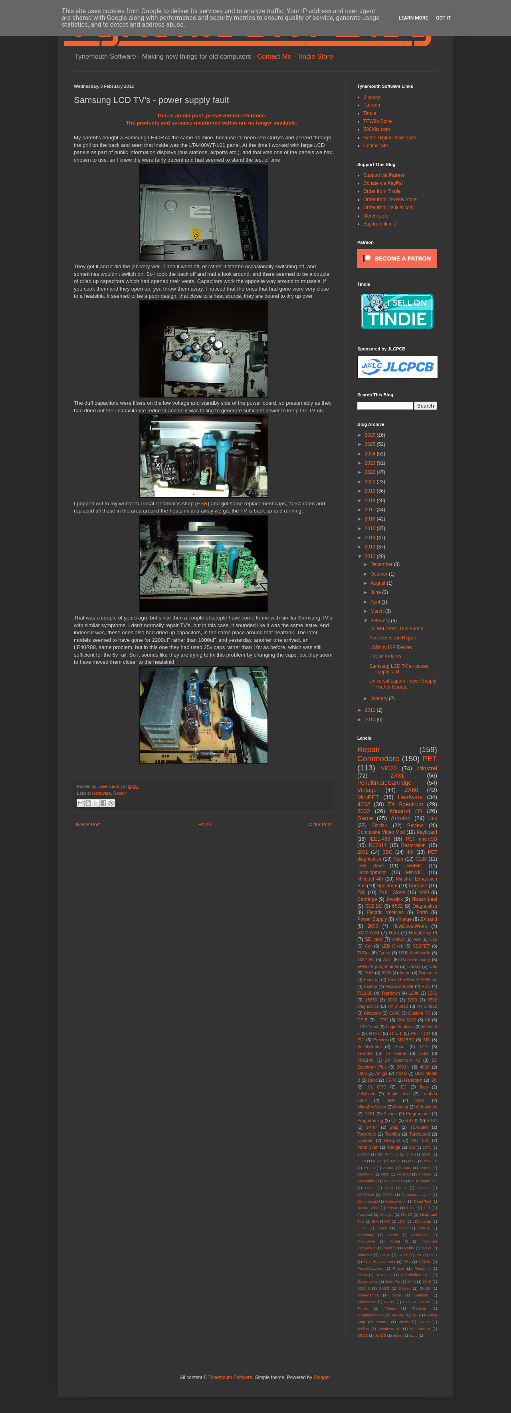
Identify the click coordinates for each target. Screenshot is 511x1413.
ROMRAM (368, 933)
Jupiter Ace (398, 1093)
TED (423, 1046)
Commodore (378, 758)
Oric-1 (396, 1033)
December (382, 564)
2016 (371, 519)
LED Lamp (422, 1221)
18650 (371, 999)
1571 (426, 1147)
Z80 (361, 892)
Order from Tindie (381, 191)
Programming (370, 1120)
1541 (369, 972)
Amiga (381, 1073)
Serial (400, 1046)
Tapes (384, 952)
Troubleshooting (370, 1315)
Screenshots (367, 1295)
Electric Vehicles (385, 912)
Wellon (363, 1328)
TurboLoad (419, 1134)
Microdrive (366, 1241)
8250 (386, 972)
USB (423, 1053)
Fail (427, 1207)
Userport (392, 1140)
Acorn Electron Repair (392, 638)
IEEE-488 (380, 839)
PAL (418, 1255)
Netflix (409, 1248)
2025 (371, 444)
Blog (389, 1187)
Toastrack (366, 1134)
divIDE (380, 1335)
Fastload (364, 1214)
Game (365, 818)
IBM (375, 1221)
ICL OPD (376, 1086)
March (377, 611)
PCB (433, 1255)
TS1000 (364, 993)
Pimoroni (422, 1268)
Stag (394, 1127)
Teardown (390, 993)
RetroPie (392, 1281)
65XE (377, 1161)
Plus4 (362, 1274)
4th (410, 852)
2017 (371, 510)
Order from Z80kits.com (388, 207)
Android (424, 1174)
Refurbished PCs (416, 1274)
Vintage (367, 790)
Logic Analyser (400, 1026)
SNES (384, 1288)
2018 (371, 500)
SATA (431, 1120)
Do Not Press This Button (396, 628)
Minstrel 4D (406, 811)
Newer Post (88, 824)
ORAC (385, 1255)
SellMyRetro (369, 1046)
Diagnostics (424, 906)
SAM (411, 1281)
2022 (371, 472)
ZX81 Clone (392, 892)
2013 (371, 547)
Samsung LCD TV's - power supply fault (398, 669)
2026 (371, 435)
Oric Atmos (426, 1106)
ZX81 (397, 775)
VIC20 (389, 768)
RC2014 (377, 845)
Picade (390, 1113)
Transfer (419, 1308)
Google (386, 1214)
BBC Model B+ (424, 1181)
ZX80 (411, 790)
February (380, 620)
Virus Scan (367, 1147)
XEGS (362, 1335)
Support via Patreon (384, 175)
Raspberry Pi (423, 933)
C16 (433, 939)
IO (388, 1221)
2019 (371, 491)
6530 (426, 1154)
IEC (403, 1086)
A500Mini (365, 1174)
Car (368, 946)
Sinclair (379, 825)
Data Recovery (415, 959)
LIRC (361, 1228)
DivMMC (413, 866)
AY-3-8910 (398, 1006)
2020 (371, 482)
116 (412, 1147)
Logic (382, 1228)
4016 (425, 1067)
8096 (412, 1161)
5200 (412, 999)
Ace (417, 939)
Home (204, 824)
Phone (398, 1268)
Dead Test (422, 1201)
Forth (422, 912)
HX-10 (406, 1214)
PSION (425, 1261)
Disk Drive (370, 866)
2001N (403, 1067)
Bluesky (371, 97)
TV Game (395, 1053)
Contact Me (274, 56)
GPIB (362, 1019)
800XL (395, 1161)
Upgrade (418, 886)
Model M (399, 1241)
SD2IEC (373, 906)
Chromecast (367, 1201)
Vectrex (382, 1322)
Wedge (393, 1147)
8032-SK (365, 959)
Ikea (424, 1086)
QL (394, 1120)
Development (371, 872)
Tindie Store (315, 56)
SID (426, 1039)
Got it (443, 18)
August (378, 583)
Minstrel (427, 768)
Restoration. (367, 1281)
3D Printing (388, 1154)
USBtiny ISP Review (391, 647)
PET (429, 758)
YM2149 (365, 1060)
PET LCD (420, 1033)
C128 (421, 859)
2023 (371, 463)
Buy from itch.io (379, 224)
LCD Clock (367, 1026)
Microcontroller (399, 986)
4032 (363, 804)
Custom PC (419, 1013)
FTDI (411, 1207)
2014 (371, 537)
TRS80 (389, 1302)
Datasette (428, 972)
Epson (392, 1207)
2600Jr (363, 1154)
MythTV (390, 1248)
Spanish (421, 1295)
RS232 (411, 1120)
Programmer (418, 1113)
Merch (392, 1235)
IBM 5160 (406, 1019)
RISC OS (383, 1274)
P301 (369, 1113)
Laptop (370, 986)
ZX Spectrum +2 (402, 1060)
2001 (362, 852)
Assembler (366, 1181)
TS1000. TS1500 (417, 1302)
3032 (392, 999)
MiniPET (368, 797)
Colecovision (396, 1201)
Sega (396, 1295)
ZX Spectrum (405, 804)
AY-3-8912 (427, 1006)
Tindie (369, 113)
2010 (371, 719)
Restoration (413, 845)
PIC (360, 1039)
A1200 (369, 1168)
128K (414, 993)
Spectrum (387, 886)
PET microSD (421, 839)
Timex (362, 1308)
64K (409, 1154)
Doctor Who (367, 1207)
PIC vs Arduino (385, 656)
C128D (424, 1187)
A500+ (425, 1168)
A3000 (388, 1168)
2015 (371, 528)
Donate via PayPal (383, 183)
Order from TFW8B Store (390, 199)
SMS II (363, 1288)
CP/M (391, 1080)
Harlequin (413, 1080)
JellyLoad (366, 1093)
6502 (397, 906)
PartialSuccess (369, 1268)
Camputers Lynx (416, 1194)
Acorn (404, 972)
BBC (387, 852)
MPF (391, 1100)
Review (415, 825)
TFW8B (364, 1053)
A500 (406, 1168)
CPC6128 (365, 1194)
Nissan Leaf (424, 899)
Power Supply (372, 919)
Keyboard (427, 832)
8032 (363, 811)
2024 (371, 454)
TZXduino (419, 1127)
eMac (397, 1335)
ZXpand (428, 919)
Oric (433, 966)
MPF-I (423, 1228)
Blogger (321, 1377)
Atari (398, 859)
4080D (398, 939)
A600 (384, 1174)
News (426, 1248)
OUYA (403, 1255)
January (379, 698)
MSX (419, 1100)
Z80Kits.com (376, 129)
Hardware (101, 793)
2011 (371, 710)
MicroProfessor (371, 1106)
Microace (420, 1235)
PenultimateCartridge (384, 783)
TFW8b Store (377, 121)
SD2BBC (405, 1039)
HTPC (382, 1019)
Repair (119, 793)
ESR (202, 504)
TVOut (363, 952)
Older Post (320, 824)
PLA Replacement (379, 1261)
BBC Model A (393, 1181)
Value (416, 1315)
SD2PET (421, 946)
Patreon (371, 105)
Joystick (394, 899)
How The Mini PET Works (412, 979)
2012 (371, 556)
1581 (432, 993)
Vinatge (404, 919)
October (379, 574)
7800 (362, 1073)
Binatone (372, 1013)
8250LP (430, 1161)
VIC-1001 (420, 1140)
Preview (380, 1039)
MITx (402, 1228)
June (376, 592)
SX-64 (372, 1127)
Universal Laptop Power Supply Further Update (402, 683)
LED (401, 1221)
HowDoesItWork (409, 926)
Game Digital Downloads (389, 138)
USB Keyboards (414, 952)
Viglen (424, 1322)
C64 (432, 818)
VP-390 (398, 1315)
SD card (373, 939)
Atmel (401, 1073)
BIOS (369, 1187)
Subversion (366, 1302)
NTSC (374, 1033)
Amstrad (403, 1174)
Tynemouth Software (230, 1377)
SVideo (404, 1288)
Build (373, 1080)
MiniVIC (414, 872)
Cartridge (367, 899)
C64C (394, 1013)
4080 (423, 892)
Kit (427, 1019)
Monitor (401, 1106)
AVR (387, 959)
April (375, 602)
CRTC (387, 1194)
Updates (365, 1140)
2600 (372, 926)
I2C (433, 1080)
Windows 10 (389, 1328)
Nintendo (364, 1255)
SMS (427, 1281)
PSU (426, 986)
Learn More (413, 18)
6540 (361, 1161)
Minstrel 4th (370, 879)
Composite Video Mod (381, 832)
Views (403, 1322)
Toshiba (392, 1134)
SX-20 (425, 1288)
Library (413, 966)
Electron (372, 979)
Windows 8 (420, 1328)
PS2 (406, 1261)
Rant (394, 933)
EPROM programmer (377, 966)
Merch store (375, 216)
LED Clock (392, 946)
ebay (413, 1335)
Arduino (401, 818)
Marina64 (365, 1235)
